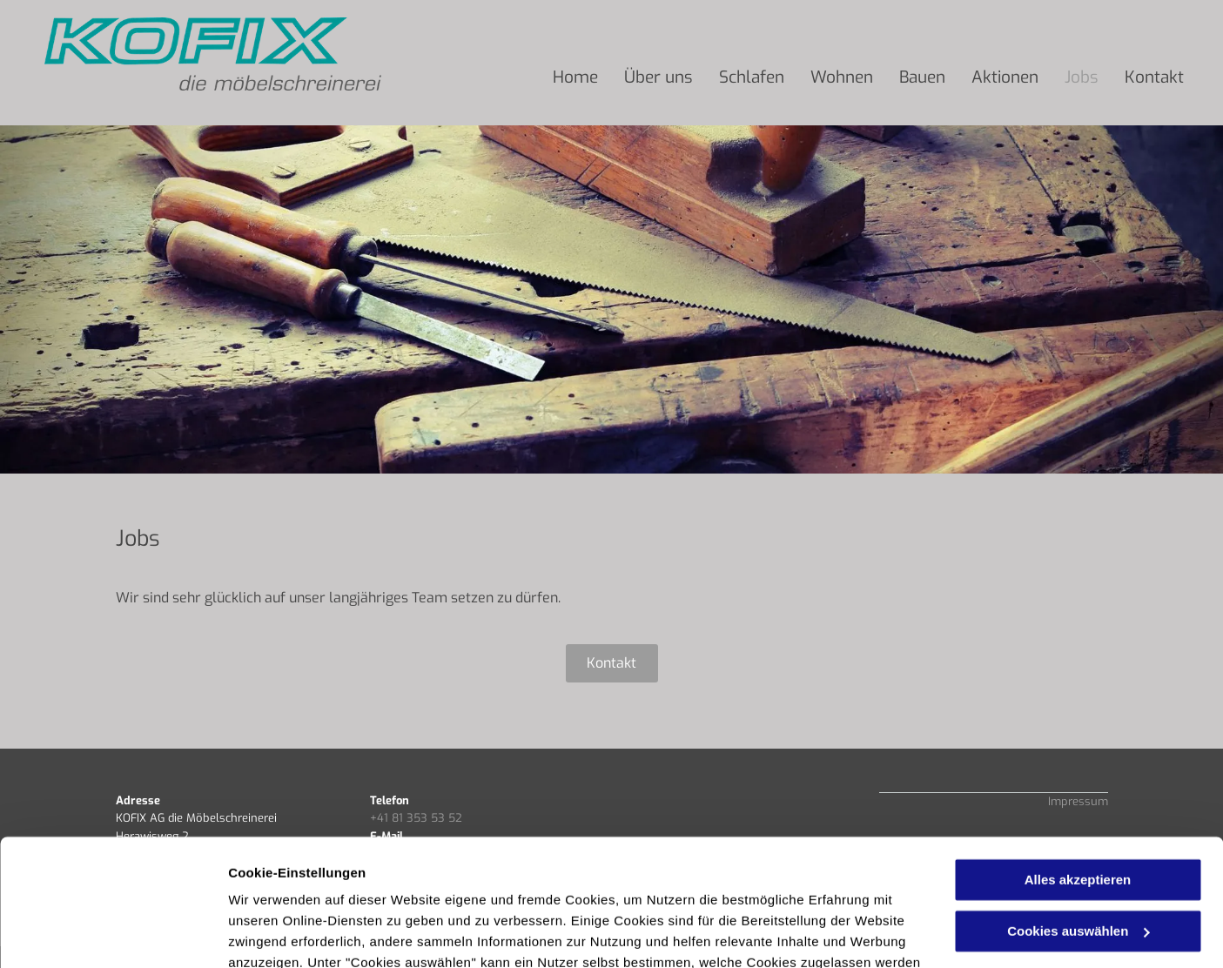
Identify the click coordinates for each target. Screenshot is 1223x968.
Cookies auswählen (289, 933)
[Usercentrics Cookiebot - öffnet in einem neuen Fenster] (113, 934)
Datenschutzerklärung (427, 885)
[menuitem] (575, 78)
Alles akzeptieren (1078, 761)
